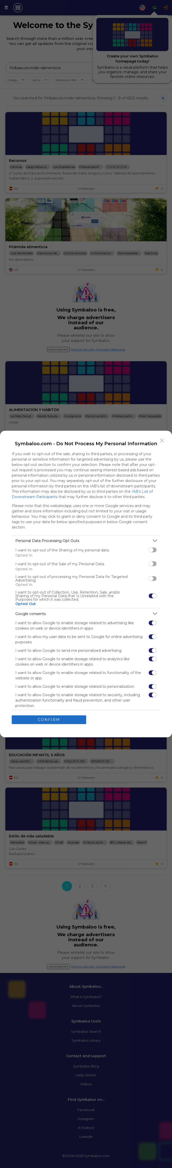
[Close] (162, 440)
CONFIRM (49, 719)
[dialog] (86, 584)
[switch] (152, 549)
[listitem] (86, 540)
